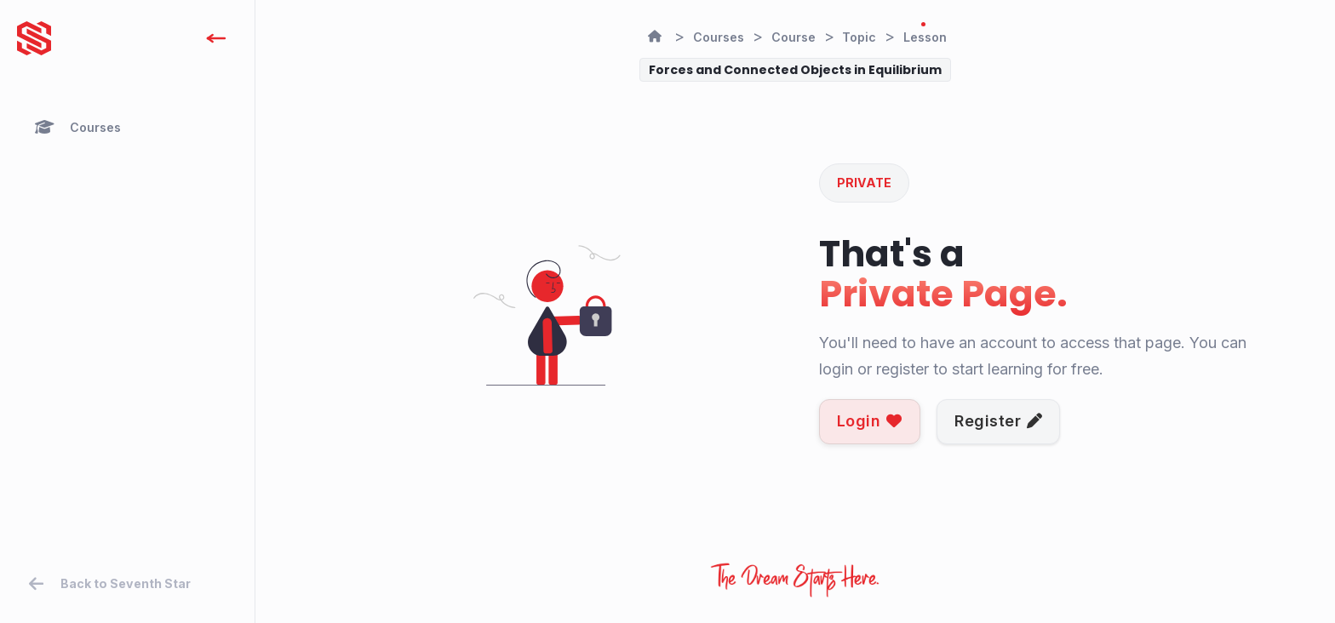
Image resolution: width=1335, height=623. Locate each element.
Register (998, 421)
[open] (216, 38)
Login (869, 421)
